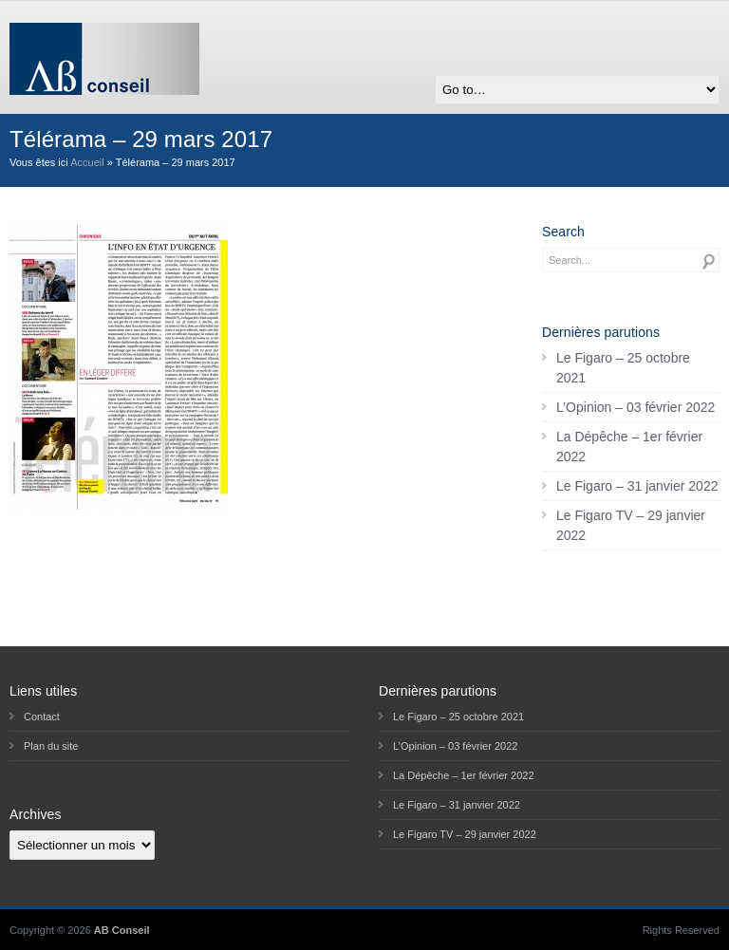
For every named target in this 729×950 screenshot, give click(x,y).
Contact (42, 716)
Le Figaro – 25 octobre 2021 (623, 367)
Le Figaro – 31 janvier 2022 (637, 486)
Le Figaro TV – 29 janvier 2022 (630, 525)
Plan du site (51, 746)
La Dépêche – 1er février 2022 (629, 446)
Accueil (86, 162)
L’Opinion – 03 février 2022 (635, 407)
